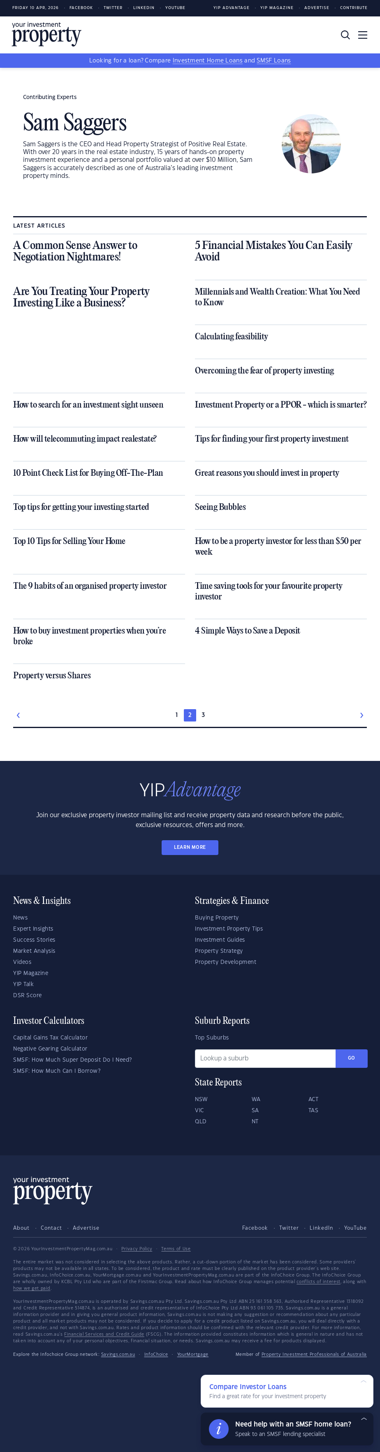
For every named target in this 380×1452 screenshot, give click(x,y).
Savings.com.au (118, 1355)
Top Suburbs (212, 1037)
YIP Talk (23, 984)
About (21, 1228)
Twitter (113, 8)
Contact (51, 1228)
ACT (313, 1099)
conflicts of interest (319, 1282)
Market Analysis (34, 951)
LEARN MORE (190, 847)
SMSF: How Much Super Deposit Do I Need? (72, 1060)
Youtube (175, 8)
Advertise (316, 8)
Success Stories (34, 940)
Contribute (354, 8)
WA (256, 1099)
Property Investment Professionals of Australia (314, 1355)
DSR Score (27, 995)
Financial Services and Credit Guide (104, 1334)
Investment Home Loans (208, 61)
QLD (201, 1121)
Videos (22, 962)
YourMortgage (193, 1355)
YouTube (355, 1228)
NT (255, 1121)
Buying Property (217, 917)
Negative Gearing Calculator (50, 1048)
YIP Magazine (277, 8)
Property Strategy (219, 951)
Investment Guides (220, 940)
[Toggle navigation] (362, 34)
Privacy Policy (136, 1249)
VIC (199, 1110)
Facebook (81, 8)
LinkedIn (144, 8)
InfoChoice (156, 1355)
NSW (201, 1099)
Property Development (225, 962)
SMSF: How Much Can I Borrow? (56, 1071)
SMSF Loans (274, 61)
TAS (313, 1110)
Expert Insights (33, 929)
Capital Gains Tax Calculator (50, 1037)
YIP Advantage (231, 8)
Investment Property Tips (229, 929)
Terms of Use (175, 1249)
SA (255, 1110)
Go (351, 1058)
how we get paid (32, 1288)
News (20, 917)
